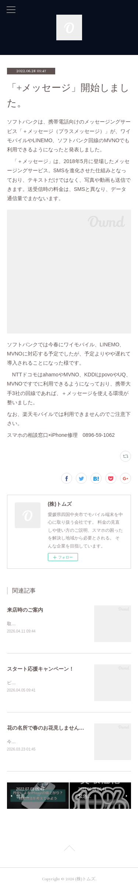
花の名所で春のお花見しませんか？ (48, 729)
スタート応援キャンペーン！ (40, 669)
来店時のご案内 (25, 610)
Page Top (69, 851)
